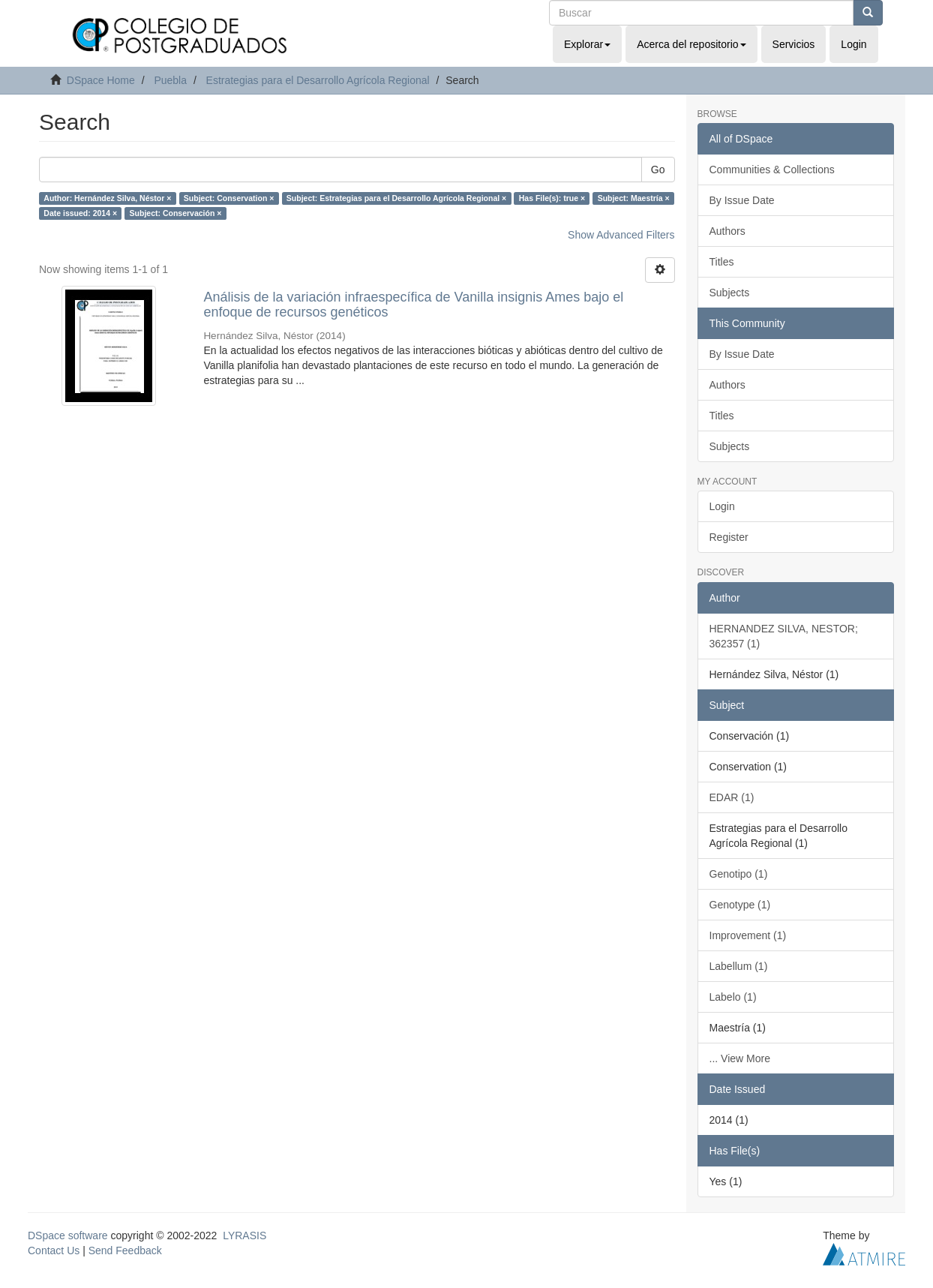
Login (722, 506)
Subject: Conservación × (176, 213)
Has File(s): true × (552, 198)
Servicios (793, 44)
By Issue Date (742, 200)
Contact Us (54, 1250)
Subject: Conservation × (229, 198)
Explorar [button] (587, 44)
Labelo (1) (733, 997)
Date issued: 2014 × (80, 213)
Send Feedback (125, 1250)
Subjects (730, 293)
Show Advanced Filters (621, 235)
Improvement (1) (748, 935)
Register (729, 537)
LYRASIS (244, 1235)
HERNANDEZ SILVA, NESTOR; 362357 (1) (784, 636)
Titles (722, 262)
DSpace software (68, 1235)
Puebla (170, 80)
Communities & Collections (772, 170)
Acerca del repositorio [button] (691, 44)
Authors (728, 231)
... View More (740, 1058)
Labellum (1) (739, 966)
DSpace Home (101, 80)
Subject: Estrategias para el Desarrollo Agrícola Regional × (396, 198)
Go (658, 170)
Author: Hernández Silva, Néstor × (107, 198)
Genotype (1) (740, 905)
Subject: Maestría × (634, 198)
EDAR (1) (732, 797)
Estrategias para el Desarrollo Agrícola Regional (318, 80)
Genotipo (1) (739, 874)
